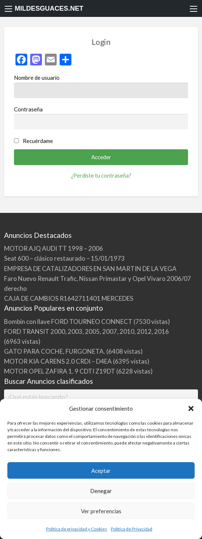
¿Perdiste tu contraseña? (101, 175)
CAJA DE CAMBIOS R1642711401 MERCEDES (68, 298)
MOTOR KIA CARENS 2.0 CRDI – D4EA (58, 361)
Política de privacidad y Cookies (76, 529)
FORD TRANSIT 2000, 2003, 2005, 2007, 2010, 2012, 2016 (86, 331)
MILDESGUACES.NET (49, 8)
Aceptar (101, 470)
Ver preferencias (101, 511)
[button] (191, 408)
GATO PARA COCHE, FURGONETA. (54, 351)
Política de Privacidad (131, 529)
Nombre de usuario (101, 86)
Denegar (101, 491)
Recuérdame (38, 141)
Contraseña (101, 117)
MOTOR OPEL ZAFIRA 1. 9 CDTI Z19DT (59, 371)
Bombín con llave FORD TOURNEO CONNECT (68, 321)
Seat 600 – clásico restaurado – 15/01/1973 (64, 258)
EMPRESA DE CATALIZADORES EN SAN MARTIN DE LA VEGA (90, 268)
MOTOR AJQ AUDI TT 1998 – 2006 (53, 248)
